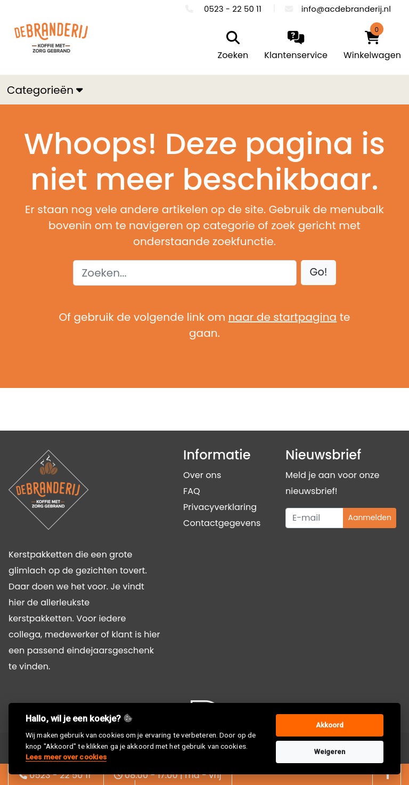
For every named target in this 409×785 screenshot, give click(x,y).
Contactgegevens (221, 523)
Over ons (202, 475)
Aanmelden (369, 517)
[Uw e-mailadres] (314, 518)
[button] (319, 272)
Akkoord (330, 725)
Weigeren (330, 752)
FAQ (191, 491)
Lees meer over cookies (66, 756)
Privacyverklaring (220, 507)
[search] (230, 46)
